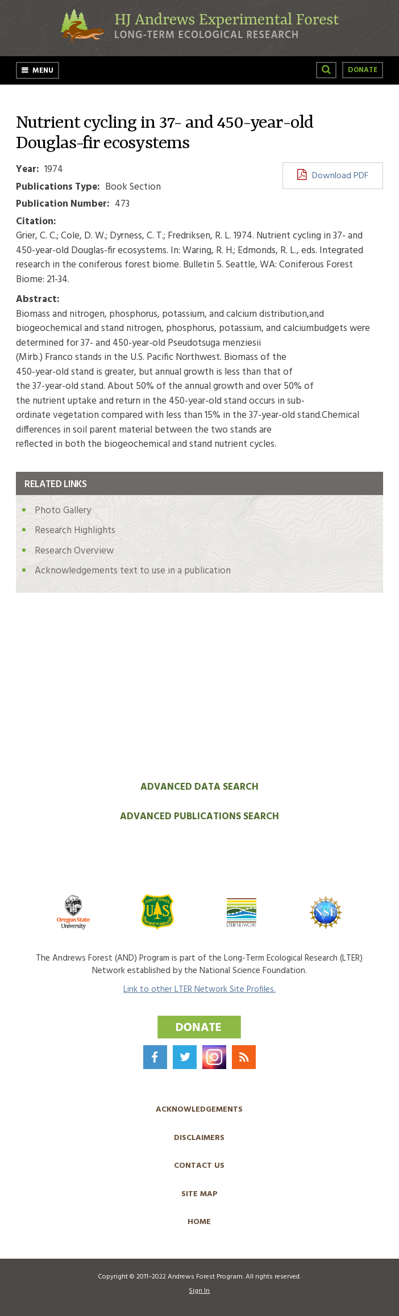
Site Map (199, 1194)
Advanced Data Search (199, 787)
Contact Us (199, 1165)
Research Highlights (75, 530)
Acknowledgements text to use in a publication (133, 571)
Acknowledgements (199, 1109)
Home (199, 1222)
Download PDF (340, 176)
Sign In (199, 1291)
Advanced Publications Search (199, 816)
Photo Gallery (63, 510)
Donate (362, 70)
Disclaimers (199, 1138)
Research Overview (74, 551)
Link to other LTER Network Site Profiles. (199, 989)
